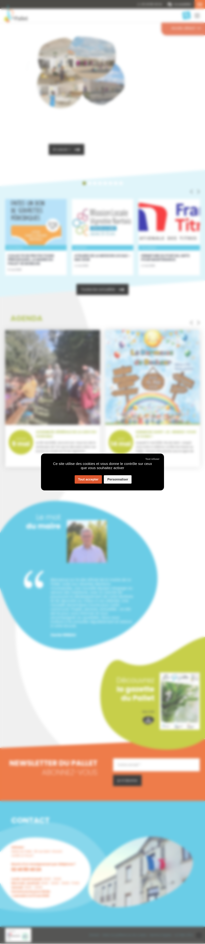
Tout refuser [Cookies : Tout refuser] (152, 459)
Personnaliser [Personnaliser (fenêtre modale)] (117, 479)
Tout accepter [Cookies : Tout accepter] (88, 479)
